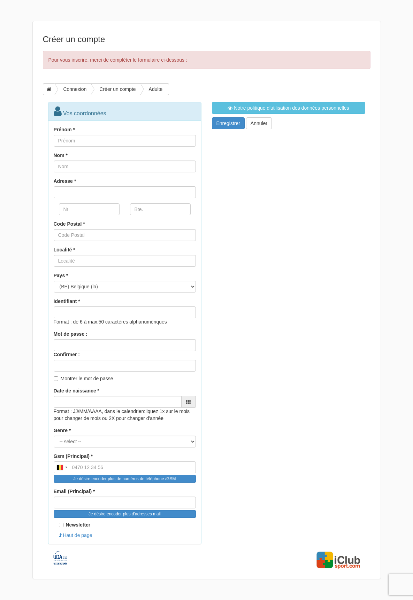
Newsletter (75, 525)
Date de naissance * (77, 390)
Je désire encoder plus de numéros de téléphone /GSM (124, 478)
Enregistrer (228, 123)
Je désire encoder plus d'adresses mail (125, 514)
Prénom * (64, 129)
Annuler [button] (259, 123)
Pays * (61, 275)
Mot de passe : (70, 334)
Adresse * (65, 181)
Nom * (61, 155)
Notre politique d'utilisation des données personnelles (288, 108)
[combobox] (61, 467)
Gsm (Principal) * (73, 456)
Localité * (64, 249)
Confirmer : (67, 354)
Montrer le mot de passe (87, 378)
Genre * (62, 430)
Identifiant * (67, 301)
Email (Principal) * (74, 491)
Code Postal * (69, 224)
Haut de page (75, 535)
